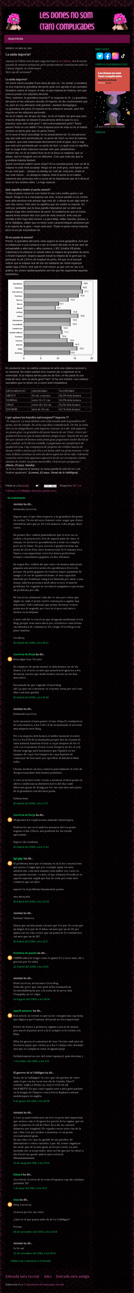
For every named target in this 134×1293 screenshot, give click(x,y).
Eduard (17, 1174)
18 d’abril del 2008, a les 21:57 (30, 941)
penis (46, 490)
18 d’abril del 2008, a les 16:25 (30, 642)
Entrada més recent (22, 1276)
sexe (54, 490)
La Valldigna (23, 490)
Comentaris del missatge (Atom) (44, 1284)
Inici (47, 1276)
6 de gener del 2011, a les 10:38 (31, 1101)
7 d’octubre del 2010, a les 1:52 (31, 1061)
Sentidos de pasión (25, 953)
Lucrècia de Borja (24, 654)
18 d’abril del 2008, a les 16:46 (31, 697)
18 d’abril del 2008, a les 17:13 (30, 803)
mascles (37, 490)
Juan (16, 1199)
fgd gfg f (18, 858)
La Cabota (64, 61)
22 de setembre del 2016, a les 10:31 (34, 1253)
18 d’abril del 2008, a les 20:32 (31, 901)
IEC (75, 485)
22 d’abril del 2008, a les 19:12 (31, 966)
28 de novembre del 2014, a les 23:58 (35, 1231)
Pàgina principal (15, 38)
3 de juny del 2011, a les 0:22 (30, 1188)
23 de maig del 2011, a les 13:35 (31, 1163)
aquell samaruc (22, 1010)
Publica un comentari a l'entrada (31, 1260)
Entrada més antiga (72, 1276)
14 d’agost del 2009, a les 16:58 (31, 999)
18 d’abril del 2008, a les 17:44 (31, 847)
